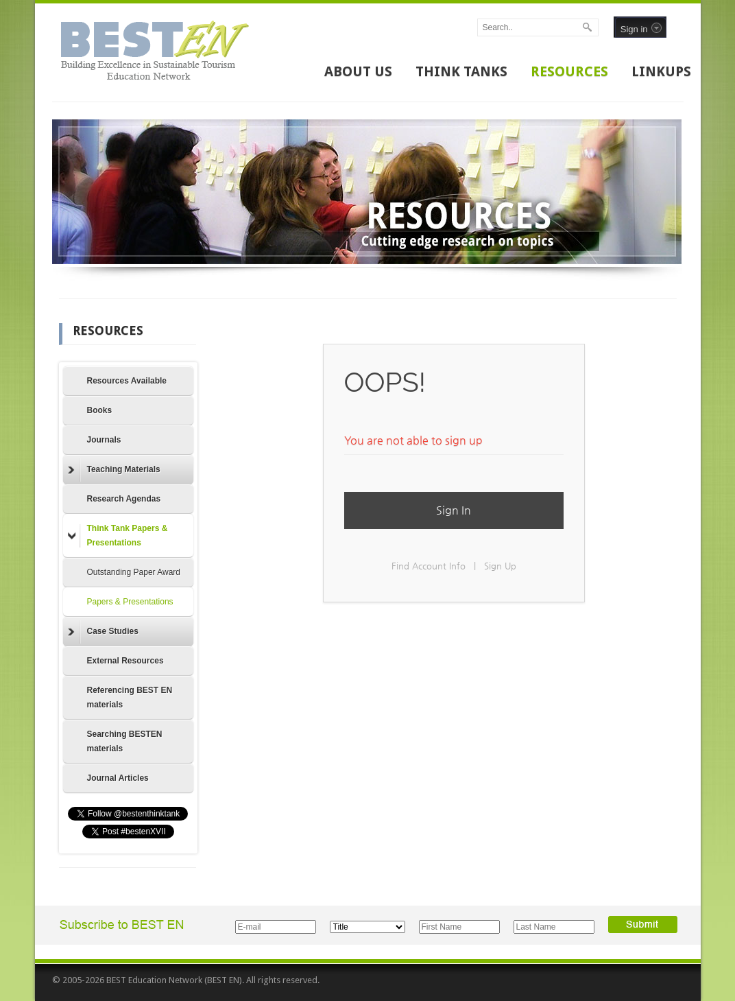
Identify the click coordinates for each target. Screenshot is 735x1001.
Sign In (453, 510)
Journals (104, 440)
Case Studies (103, 632)
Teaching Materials (114, 470)
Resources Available (127, 381)
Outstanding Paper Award (134, 572)
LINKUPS (661, 71)
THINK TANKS (461, 71)
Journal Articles (118, 778)
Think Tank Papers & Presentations (118, 535)
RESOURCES (569, 71)
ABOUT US (358, 71)
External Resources (125, 661)
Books (99, 410)
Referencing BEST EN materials (130, 697)
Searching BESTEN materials (124, 741)
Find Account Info (428, 566)
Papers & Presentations (130, 602)
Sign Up (500, 566)
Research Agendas (124, 499)
